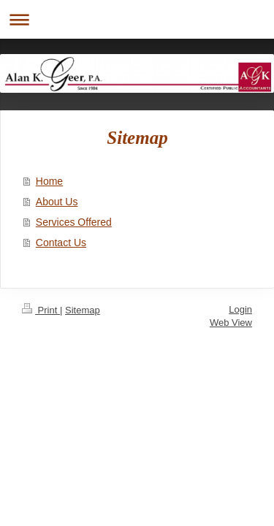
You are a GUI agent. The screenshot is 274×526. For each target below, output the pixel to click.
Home (49, 181)
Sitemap (82, 310)
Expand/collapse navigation (137, 19)
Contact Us (61, 242)
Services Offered (74, 222)
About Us (57, 201)
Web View (231, 322)
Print (41, 310)
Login (240, 309)
